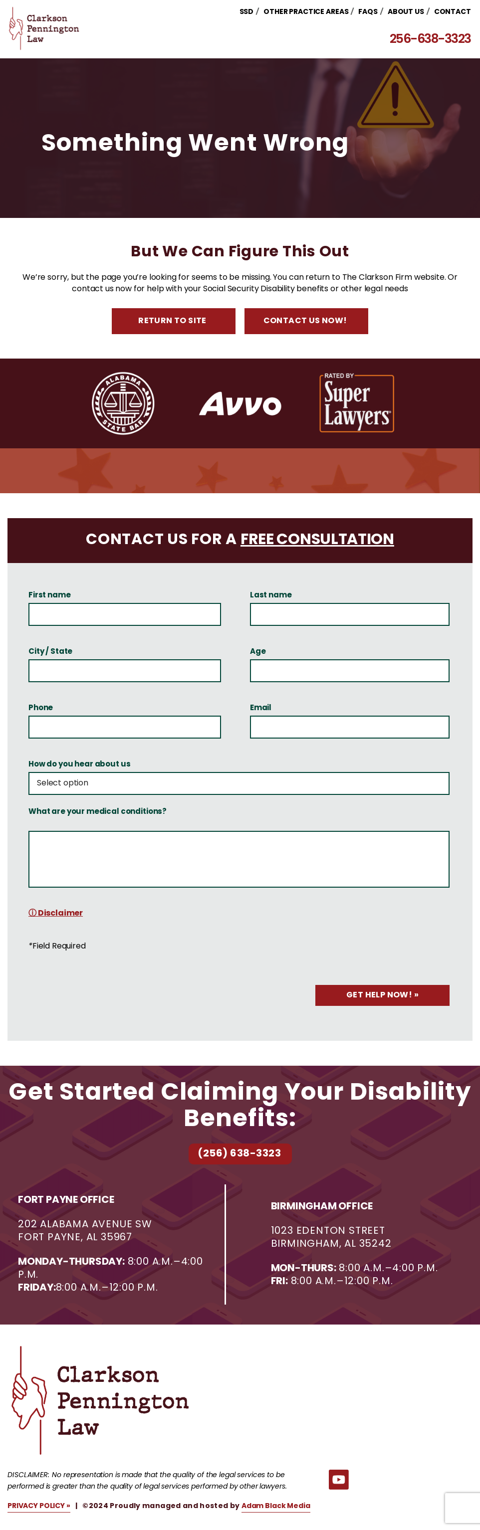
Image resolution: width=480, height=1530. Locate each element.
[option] (124, 403)
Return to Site (172, 321)
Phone (40, 709)
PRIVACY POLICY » (38, 1506)
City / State (50, 652)
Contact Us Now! (305, 321)
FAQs (369, 12)
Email (260, 709)
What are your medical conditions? (97, 812)
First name (49, 596)
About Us (407, 12)
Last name (271, 596)
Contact (454, 12)
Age (258, 652)
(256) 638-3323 (239, 1154)
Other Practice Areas (307, 12)
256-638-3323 (432, 40)
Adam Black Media (275, 1506)
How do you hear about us (79, 765)
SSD (248, 12)
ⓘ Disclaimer (55, 914)
